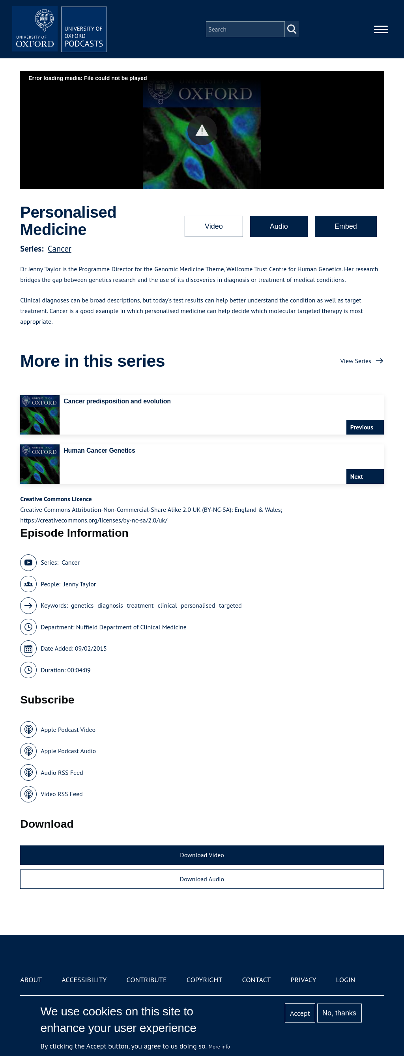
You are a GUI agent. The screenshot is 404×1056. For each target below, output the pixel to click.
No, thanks (339, 1013)
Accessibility (84, 979)
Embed (346, 226)
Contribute (147, 979)
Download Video (202, 855)
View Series (355, 361)
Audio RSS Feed (62, 772)
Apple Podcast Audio (68, 751)
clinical (167, 605)
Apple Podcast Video (68, 729)
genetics (82, 605)
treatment (140, 605)
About (31, 979)
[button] (202, 130)
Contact (256, 979)
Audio (279, 226)
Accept (300, 1013)
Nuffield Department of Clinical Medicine (131, 627)
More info (219, 1046)
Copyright (205, 979)
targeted (230, 605)
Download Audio (202, 879)
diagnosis (110, 605)
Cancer (59, 248)
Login (345, 979)
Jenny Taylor (80, 584)
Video (214, 226)
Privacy (303, 979)
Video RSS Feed (62, 794)
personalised (198, 605)
